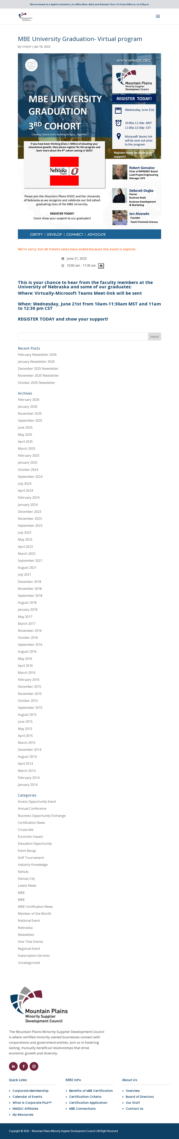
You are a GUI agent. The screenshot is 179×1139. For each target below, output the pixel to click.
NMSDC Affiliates (25, 1109)
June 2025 (25, 427)
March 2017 (26, 623)
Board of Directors (140, 1097)
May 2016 (25, 658)
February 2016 (28, 679)
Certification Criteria (85, 1097)
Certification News (31, 822)
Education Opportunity (35, 843)
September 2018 (30, 595)
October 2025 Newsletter (36, 382)
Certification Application (88, 1103)
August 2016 (27, 651)
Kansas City (26, 878)
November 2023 (30, 518)
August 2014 (27, 756)
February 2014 (28, 777)
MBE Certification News (35, 906)
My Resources (23, 1115)
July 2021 (24, 574)
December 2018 (29, 581)
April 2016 (25, 665)
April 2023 (25, 546)
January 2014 (27, 784)
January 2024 (27, 504)
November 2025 (30, 413)
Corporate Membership (30, 1091)
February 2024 (28, 497)
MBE (21, 892)
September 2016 (30, 644)
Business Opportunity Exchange (42, 815)
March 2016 (26, 672)
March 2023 (26, 553)
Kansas (23, 871)
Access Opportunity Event (37, 801)
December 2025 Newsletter (38, 368)
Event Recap (27, 850)
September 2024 (30, 476)
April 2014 (25, 763)
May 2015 (25, 729)
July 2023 (24, 532)
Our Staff (133, 1103)
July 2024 (24, 483)
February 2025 (28, 455)
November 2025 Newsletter (38, 375)
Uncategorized (29, 963)
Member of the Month (34, 913)
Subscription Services (34, 955)
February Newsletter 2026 (37, 354)
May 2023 (25, 539)
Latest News (27, 885)
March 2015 (26, 742)
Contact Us (134, 1109)
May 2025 (25, 434)
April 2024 (25, 490)
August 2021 (27, 567)
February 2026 (28, 399)
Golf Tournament (31, 857)
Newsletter (26, 934)
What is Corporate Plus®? (32, 1103)
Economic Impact (30, 836)
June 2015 (25, 721)
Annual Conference (32, 808)
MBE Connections (82, 1109)
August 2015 (27, 714)
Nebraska (25, 927)
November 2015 (30, 693)
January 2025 (27, 462)
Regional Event (29, 948)
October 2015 (28, 700)
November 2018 (30, 588)
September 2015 (30, 707)
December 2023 (29, 511)
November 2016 (30, 630)
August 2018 (27, 602)
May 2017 (25, 616)
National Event (29, 920)
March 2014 (26, 770)
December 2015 (29, 686)
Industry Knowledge (33, 864)
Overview (133, 1091)
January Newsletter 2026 (36, 361)
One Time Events (30, 941)
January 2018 (27, 609)
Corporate (25, 829)
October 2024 (28, 469)
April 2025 (25, 441)
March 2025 (26, 448)
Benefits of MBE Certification (91, 1091)
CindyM (26, 46)
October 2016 (28, 637)
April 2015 (25, 735)
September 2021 (30, 560)
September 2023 (30, 525)
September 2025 (30, 420)
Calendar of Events (27, 1097)
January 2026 (27, 406)
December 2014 (29, 749)
